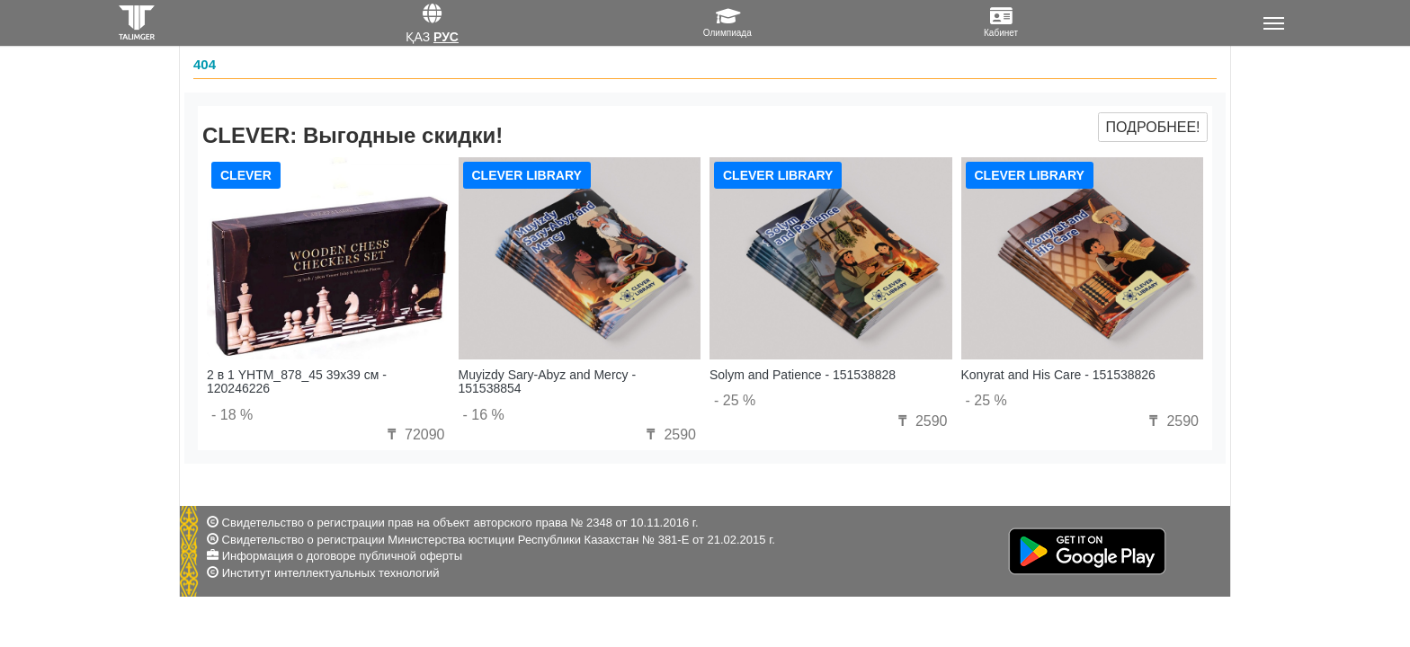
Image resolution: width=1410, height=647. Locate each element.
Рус (446, 37)
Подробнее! (1152, 127)
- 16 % (483, 414)
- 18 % (232, 414)
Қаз (418, 37)
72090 (414, 434)
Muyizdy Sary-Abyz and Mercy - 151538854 (548, 381)
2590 (669, 434)
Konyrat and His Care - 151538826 (1058, 375)
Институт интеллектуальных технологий (331, 573)
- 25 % (734, 400)
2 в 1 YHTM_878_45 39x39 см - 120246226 (297, 381)
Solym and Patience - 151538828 (802, 375)
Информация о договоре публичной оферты (342, 556)
